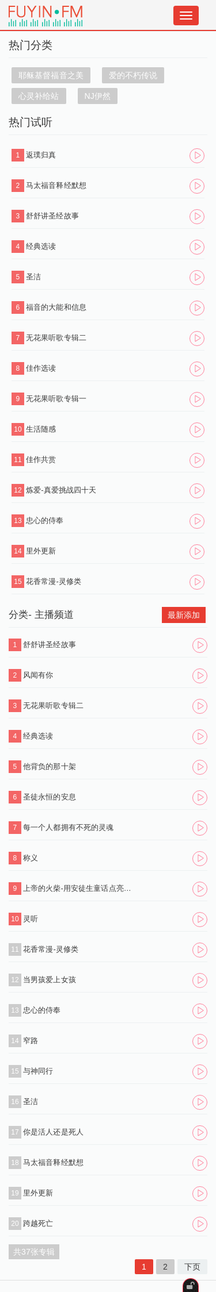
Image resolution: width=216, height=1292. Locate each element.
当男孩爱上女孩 (49, 979)
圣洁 (33, 276)
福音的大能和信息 (56, 307)
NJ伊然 (98, 96)
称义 (30, 857)
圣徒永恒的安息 (49, 797)
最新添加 (184, 615)
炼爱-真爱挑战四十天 (61, 490)
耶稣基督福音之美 (51, 75)
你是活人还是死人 (53, 1132)
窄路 (30, 1040)
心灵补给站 (38, 96)
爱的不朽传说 (133, 75)
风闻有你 (38, 675)
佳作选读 (41, 368)
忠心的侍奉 (45, 520)
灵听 (30, 918)
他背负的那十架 (49, 766)
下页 (192, 1266)
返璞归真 (41, 155)
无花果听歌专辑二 (56, 337)
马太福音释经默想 (56, 185)
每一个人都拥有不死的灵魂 (68, 827)
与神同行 (38, 1071)
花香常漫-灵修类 (53, 581)
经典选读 (41, 246)
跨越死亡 (38, 1223)
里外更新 (41, 551)
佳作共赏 (41, 459)
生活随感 (41, 429)
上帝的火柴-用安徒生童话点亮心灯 (79, 888)
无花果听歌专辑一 (56, 398)
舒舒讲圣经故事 (52, 216)
